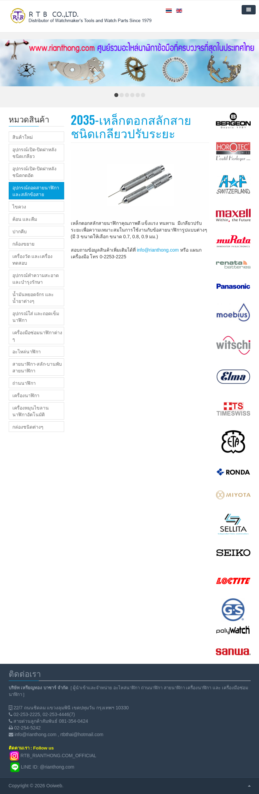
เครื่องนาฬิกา (25, 395)
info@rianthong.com (158, 250)
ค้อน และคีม (24, 218)
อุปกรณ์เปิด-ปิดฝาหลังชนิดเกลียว (34, 152)
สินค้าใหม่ (22, 137)
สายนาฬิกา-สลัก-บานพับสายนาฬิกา (37, 367)
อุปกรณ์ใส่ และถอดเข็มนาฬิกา (35, 316)
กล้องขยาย (23, 243)
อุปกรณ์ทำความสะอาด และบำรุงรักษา (35, 278)
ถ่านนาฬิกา (24, 382)
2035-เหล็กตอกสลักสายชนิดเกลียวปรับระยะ (131, 126)
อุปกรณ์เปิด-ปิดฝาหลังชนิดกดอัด (34, 171)
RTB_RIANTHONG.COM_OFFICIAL (58, 755)
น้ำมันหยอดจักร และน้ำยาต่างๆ (33, 297)
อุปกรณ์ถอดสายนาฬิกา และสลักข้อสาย (35, 190)
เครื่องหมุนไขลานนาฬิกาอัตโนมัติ (30, 411)
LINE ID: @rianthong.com (48, 767)
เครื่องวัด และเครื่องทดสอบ (32, 259)
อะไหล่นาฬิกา (26, 351)
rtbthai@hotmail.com (82, 734)
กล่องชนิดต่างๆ (27, 426)
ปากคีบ (19, 231)
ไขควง (19, 206)
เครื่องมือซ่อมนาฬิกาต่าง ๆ (37, 335)
